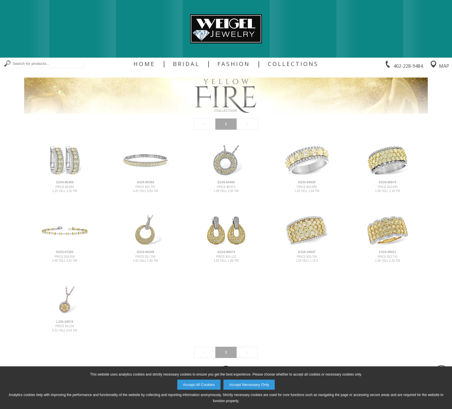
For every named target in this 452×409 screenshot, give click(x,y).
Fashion (233, 64)
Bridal (186, 64)
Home (144, 64)
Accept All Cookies (199, 384)
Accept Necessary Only (249, 384)
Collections (293, 64)
